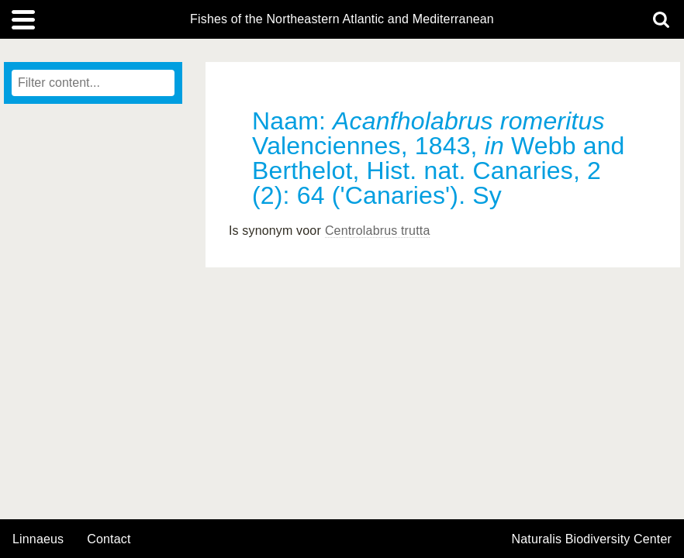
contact (108, 539)
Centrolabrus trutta (377, 230)
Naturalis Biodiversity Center (592, 539)
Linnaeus (38, 539)
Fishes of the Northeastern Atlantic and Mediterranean (342, 19)
